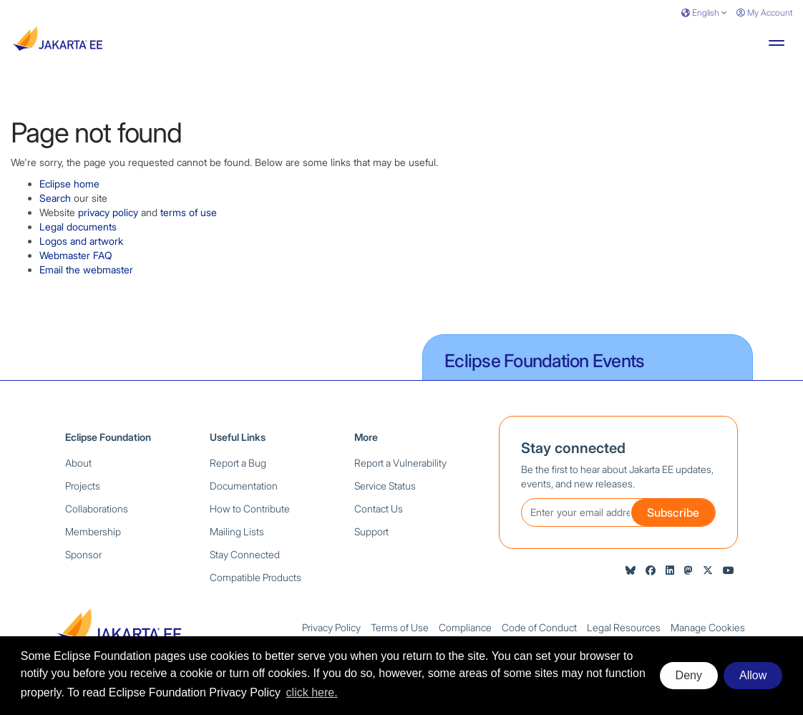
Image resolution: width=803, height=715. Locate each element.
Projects (82, 486)
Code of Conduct (539, 627)
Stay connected (573, 448)
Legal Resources (624, 627)
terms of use (188, 212)
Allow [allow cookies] (752, 675)
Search (55, 198)
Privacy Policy (331, 627)
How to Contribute (250, 508)
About (78, 463)
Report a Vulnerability (400, 463)
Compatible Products (255, 577)
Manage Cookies (708, 627)
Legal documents (78, 226)
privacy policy (108, 212)
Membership (93, 531)
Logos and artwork (81, 241)
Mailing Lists (237, 531)
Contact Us (378, 508)
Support (371, 531)
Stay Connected (245, 554)
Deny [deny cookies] (689, 675)
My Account (764, 12)
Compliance (465, 627)
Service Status (385, 486)
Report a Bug (238, 463)
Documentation (244, 486)
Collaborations (96, 508)
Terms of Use (400, 627)
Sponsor (83, 554)
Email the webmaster (86, 269)
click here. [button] (312, 692)
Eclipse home (69, 183)
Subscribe (673, 512)
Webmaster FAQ (75, 255)
